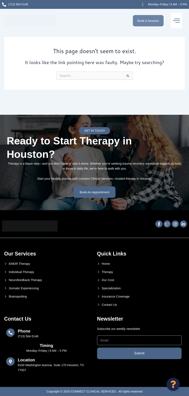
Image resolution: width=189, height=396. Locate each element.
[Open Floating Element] (173, 384)
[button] (176, 20)
